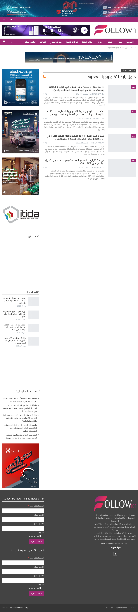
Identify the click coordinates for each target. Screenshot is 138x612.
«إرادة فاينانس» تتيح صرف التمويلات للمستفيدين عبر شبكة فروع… (15, 340)
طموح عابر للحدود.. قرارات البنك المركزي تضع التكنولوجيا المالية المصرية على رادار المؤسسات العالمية (20, 428)
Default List (34, 536)
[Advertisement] (20, 368)
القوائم (41, 532)
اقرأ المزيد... (115, 548)
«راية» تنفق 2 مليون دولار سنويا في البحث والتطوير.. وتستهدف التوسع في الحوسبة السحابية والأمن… (76, 88)
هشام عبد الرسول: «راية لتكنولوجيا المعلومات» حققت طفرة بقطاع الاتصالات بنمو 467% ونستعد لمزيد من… (75, 113)
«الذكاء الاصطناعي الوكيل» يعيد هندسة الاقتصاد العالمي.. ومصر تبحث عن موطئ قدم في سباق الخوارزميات (20, 408)
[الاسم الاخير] (23, 528)
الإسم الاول (39, 515)
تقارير (110, 42)
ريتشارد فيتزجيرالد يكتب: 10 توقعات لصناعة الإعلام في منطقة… (14, 301)
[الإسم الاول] (23, 519)
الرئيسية (130, 42)
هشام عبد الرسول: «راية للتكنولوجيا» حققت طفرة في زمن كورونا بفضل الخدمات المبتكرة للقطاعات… (75, 137)
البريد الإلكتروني (36, 506)
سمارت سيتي (56, 42)
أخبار (120, 42)
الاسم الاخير (39, 523)
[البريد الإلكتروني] (23, 510)
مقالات (43, 42)
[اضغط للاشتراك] (36, 541)
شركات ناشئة (72, 42)
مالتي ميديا (30, 42)
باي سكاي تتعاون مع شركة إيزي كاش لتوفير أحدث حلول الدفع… (14, 314)
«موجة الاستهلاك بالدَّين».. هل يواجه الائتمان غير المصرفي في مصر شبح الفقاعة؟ (20, 400)
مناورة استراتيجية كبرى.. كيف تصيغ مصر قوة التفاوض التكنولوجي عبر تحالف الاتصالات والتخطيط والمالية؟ (20, 418)
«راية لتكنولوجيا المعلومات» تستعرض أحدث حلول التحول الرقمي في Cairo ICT (74, 162)
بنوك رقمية (87, 42)
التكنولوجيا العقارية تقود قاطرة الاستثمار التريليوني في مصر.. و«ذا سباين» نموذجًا (21, 436)
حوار (100, 42)
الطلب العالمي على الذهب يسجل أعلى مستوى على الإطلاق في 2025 (15, 327)
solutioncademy (21, 607)
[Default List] (40, 536)
